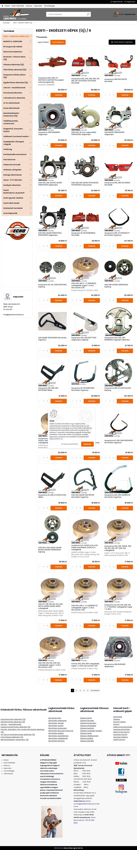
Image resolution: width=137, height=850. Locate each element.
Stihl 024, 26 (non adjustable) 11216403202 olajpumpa (83, 133)
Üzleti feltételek (17, 6)
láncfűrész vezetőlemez (58, 736)
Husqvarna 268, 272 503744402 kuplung (117, 389)
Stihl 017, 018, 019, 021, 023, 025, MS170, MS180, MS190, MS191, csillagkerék (50, 606)
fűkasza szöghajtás (88, 725)
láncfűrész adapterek (57, 720)
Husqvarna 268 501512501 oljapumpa (115, 665)
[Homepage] (2, 6)
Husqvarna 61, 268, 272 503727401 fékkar (52, 496)
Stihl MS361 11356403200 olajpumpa (114, 133)
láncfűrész (117, 717)
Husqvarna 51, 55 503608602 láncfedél (83, 234)
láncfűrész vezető (55, 725)
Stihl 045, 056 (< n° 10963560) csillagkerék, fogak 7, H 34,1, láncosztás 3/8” (83, 285)
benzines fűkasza (120, 737)
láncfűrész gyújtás (56, 733)
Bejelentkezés (118, 2)
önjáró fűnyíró (119, 739)
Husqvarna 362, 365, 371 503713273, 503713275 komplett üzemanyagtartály (51, 80)
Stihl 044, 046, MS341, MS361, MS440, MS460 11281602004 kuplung (50, 550)
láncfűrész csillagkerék (58, 738)
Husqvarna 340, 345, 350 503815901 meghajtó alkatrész (117, 339)
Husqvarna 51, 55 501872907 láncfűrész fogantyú (83, 389)
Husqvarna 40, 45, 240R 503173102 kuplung (52, 286)
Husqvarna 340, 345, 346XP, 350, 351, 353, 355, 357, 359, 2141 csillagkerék (117, 548)
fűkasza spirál (86, 733)
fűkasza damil (86, 718)
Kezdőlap (6, 23)
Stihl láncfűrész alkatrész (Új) (13, 722)
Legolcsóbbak (43, 42)
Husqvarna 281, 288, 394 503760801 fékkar (48, 389)
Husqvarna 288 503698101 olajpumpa (49, 133)
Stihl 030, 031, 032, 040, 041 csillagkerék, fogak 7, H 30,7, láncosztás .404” (49, 665)
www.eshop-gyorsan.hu (73, 848)
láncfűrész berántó (56, 741)
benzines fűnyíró (120, 734)
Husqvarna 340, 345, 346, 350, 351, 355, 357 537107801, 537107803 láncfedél (85, 81)
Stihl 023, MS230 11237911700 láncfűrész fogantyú (82, 496)
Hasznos (29, 6)
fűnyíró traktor (119, 722)
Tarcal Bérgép (49, 6)
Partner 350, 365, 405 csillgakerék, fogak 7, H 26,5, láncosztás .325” (85, 665)
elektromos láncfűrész (122, 727)
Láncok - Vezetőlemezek (11, 724)
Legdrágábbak (58, 42)
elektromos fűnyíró (121, 732)
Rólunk (7, 6)
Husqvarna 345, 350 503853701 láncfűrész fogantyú (117, 496)
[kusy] (43, 95)
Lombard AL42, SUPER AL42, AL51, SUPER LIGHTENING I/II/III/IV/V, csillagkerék (84, 547)
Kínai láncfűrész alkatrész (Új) (13, 719)
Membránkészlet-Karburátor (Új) (15, 739)
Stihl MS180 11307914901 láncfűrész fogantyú (52, 339)
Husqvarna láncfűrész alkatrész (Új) (15, 727)
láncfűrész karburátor (57, 728)
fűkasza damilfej (87, 741)
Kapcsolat (38, 6)
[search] (88, 15)
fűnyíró (116, 724)
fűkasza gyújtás (86, 738)
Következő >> (95, 690)
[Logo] (16, 14)
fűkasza (116, 719)
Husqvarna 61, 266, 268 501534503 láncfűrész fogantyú (118, 441)
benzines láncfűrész (121, 729)
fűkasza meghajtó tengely (91, 731)
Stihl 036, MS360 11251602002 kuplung (116, 286)
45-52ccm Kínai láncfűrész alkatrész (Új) (18, 734)
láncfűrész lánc (54, 718)
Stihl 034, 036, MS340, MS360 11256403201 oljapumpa (50, 184)
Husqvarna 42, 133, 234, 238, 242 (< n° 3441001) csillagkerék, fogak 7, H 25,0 (118, 607)
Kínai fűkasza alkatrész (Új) (12, 737)
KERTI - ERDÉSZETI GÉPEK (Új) (22, 23)
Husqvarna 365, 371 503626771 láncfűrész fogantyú (116, 234)
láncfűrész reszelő (56, 723)
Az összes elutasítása (69, 444)
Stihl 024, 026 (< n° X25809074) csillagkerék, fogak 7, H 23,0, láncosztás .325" (84, 608)
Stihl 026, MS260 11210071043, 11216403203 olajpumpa (50, 234)
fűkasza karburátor (88, 723)
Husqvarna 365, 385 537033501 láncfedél (117, 184)
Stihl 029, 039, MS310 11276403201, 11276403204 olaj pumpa (85, 184)
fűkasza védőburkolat (89, 736)
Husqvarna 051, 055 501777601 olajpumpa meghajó (83, 339)
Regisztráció (130, 2)
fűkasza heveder (87, 720)
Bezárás (87, 444)
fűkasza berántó (87, 728)
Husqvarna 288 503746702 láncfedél (115, 80)
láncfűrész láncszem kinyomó (60, 731)
